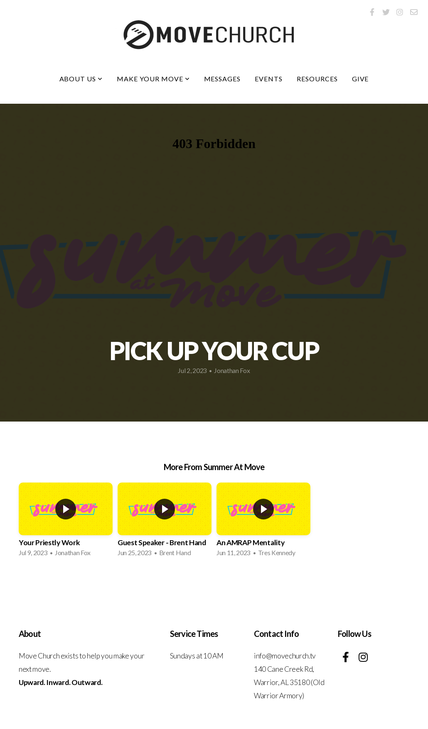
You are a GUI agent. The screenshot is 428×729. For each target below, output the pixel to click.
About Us (81, 79)
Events (269, 79)
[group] (66, 522)
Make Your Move (153, 79)
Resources (317, 79)
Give (360, 79)
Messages (222, 79)
